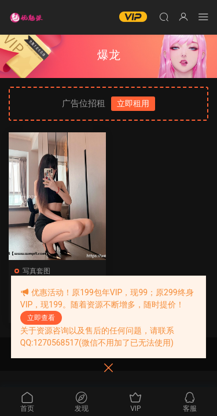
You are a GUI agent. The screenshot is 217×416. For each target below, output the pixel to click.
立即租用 (133, 103)
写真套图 (36, 271)
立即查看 (41, 318)
